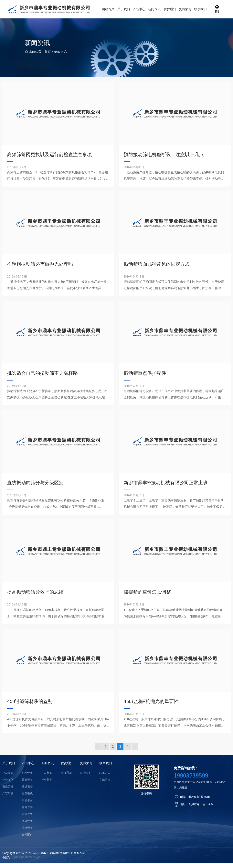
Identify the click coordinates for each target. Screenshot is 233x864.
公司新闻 (46, 774)
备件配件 (27, 835)
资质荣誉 (186, 10)
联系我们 (201, 10)
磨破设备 (27, 822)
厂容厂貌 (7, 794)
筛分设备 (27, 780)
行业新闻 (46, 780)
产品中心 (141, 10)
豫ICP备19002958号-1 (26, 858)
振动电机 (27, 794)
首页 (48, 53)
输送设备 (27, 787)
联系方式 (104, 774)
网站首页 (112, 10)
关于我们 (127, 10)
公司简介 (7, 774)
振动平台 (27, 801)
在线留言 (104, 780)
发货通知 (171, 10)
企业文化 (7, 780)
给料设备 (27, 774)
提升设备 (27, 808)
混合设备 (27, 828)
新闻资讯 (156, 10)
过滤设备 (27, 815)
